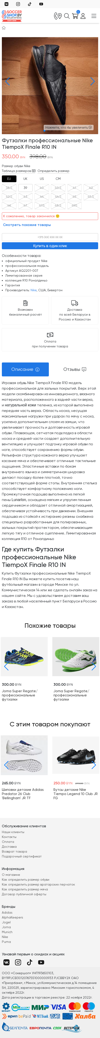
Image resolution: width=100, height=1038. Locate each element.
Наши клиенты (13, 832)
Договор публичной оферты (24, 894)
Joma (6, 927)
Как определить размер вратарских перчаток (38, 884)
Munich (7, 932)
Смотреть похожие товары (27, 225)
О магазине (11, 874)
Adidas (7, 912)
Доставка (9, 846)
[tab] (9, 178)
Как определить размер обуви (25, 879)
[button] (6, 81)
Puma (6, 942)
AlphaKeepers (12, 917)
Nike (34, 290)
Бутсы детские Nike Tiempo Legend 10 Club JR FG (75, 794)
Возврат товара (14, 851)
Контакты (9, 837)
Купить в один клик (50, 245)
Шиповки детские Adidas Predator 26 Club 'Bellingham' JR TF (23, 794)
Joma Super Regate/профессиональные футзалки (20, 695)
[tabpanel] (50, 494)
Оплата (8, 842)
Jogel (6, 922)
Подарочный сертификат (22, 856)
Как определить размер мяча (25, 889)
